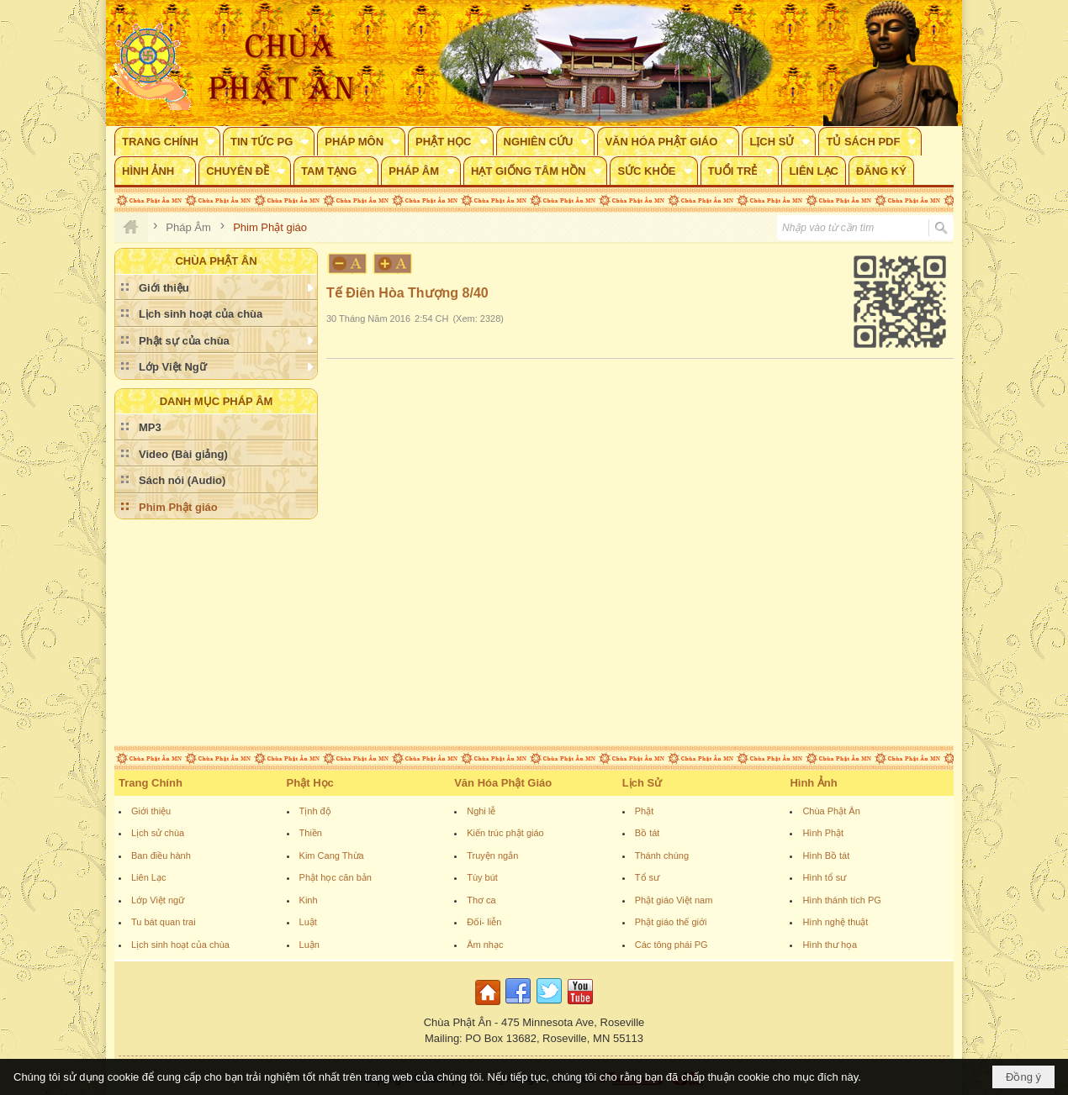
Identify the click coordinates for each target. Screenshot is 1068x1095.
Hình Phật (822, 833)
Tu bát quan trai (163, 922)
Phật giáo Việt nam (674, 900)
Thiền (310, 833)
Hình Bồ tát (825, 855)
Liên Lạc (148, 877)
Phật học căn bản (335, 877)
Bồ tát (647, 833)
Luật (308, 922)
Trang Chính (150, 783)
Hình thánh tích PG (841, 900)
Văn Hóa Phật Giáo (503, 783)
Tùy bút (482, 877)
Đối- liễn (484, 922)
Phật (644, 811)
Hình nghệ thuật (835, 922)
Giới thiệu (151, 811)
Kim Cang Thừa (331, 855)
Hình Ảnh (813, 783)
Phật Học (310, 783)
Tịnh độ (315, 811)
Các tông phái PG (671, 945)
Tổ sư (647, 877)
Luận (309, 945)
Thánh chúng (662, 855)
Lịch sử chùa (157, 833)
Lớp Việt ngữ (157, 900)
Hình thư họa (829, 945)
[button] (167, 141)
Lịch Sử (642, 783)
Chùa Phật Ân (830, 811)
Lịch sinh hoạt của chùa (180, 945)
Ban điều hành (161, 855)
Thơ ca (481, 900)
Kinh (308, 900)
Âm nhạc (485, 945)
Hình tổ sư (824, 877)
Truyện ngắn (492, 855)
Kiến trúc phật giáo (505, 833)
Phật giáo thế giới (671, 922)
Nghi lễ (481, 811)
